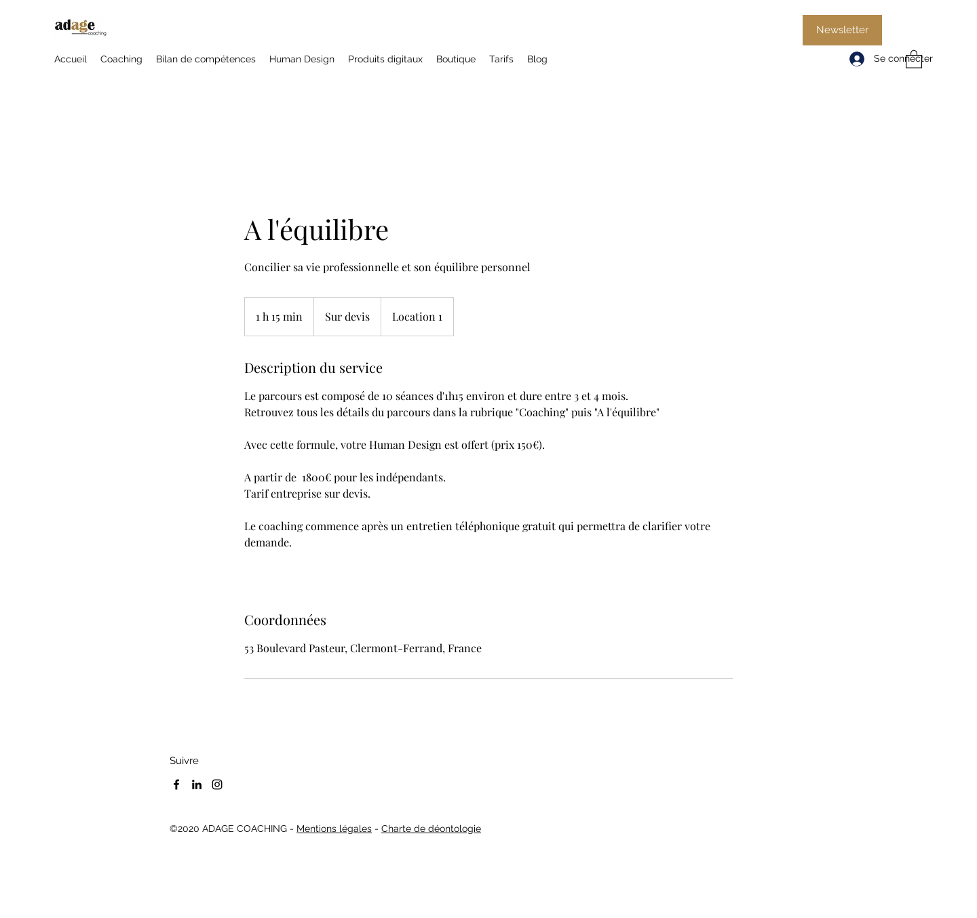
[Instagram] (217, 784)
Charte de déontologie (431, 828)
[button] (914, 58)
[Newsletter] (842, 30)
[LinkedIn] (197, 784)
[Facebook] (176, 784)
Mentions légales (334, 828)
